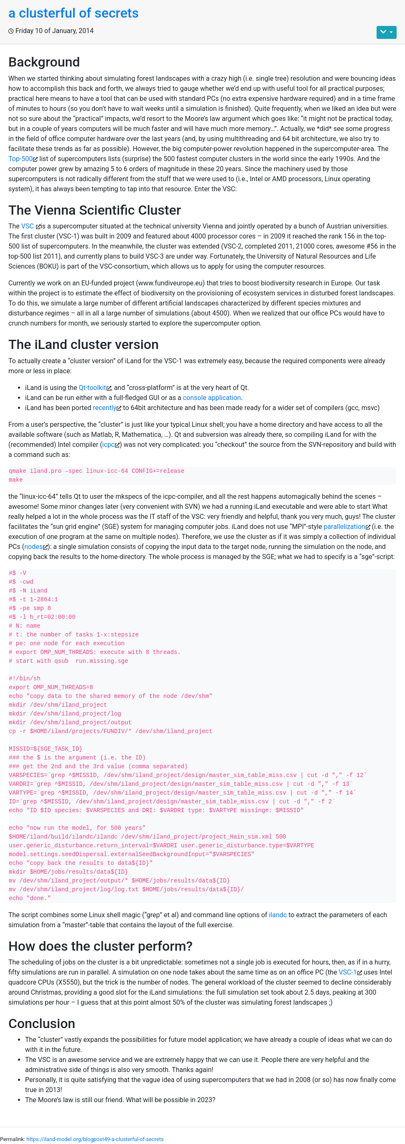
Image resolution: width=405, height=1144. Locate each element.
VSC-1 (348, 972)
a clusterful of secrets (73, 13)
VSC (28, 226)
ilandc (279, 915)
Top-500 (20, 159)
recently (104, 408)
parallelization (344, 527)
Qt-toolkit (92, 388)
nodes (33, 547)
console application (212, 398)
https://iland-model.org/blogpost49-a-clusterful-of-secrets (94, 1139)
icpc (108, 445)
